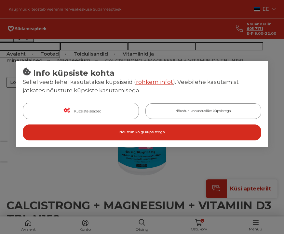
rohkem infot (154, 82)
